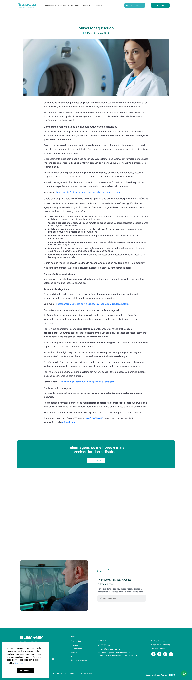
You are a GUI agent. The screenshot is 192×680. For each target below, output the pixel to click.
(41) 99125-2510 (103, 645)
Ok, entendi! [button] (25, 670)
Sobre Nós (62, 5)
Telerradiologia (50, 5)
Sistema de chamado (134, 5)
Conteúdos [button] (96, 5)
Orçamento (160, 5)
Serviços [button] (85, 5)
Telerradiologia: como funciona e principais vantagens (86, 381)
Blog (72, 656)
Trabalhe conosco (158, 648)
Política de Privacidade (160, 641)
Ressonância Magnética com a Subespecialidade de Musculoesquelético (93, 304)
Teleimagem (75, 645)
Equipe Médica (74, 5)
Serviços (74, 652)
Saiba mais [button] (20, 663)
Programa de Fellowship (160, 645)
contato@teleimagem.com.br (108, 649)
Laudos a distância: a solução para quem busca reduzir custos (88, 192)
